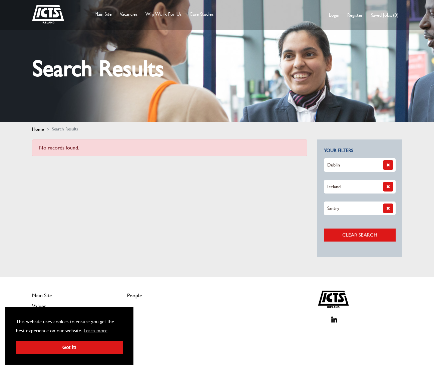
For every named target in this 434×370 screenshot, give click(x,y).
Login (334, 15)
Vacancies (128, 14)
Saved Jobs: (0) (385, 15)
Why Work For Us (163, 14)
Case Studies (201, 14)
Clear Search (359, 235)
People (134, 295)
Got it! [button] (69, 347)
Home (38, 129)
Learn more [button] (95, 331)
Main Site (103, 14)
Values (39, 306)
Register (355, 15)
